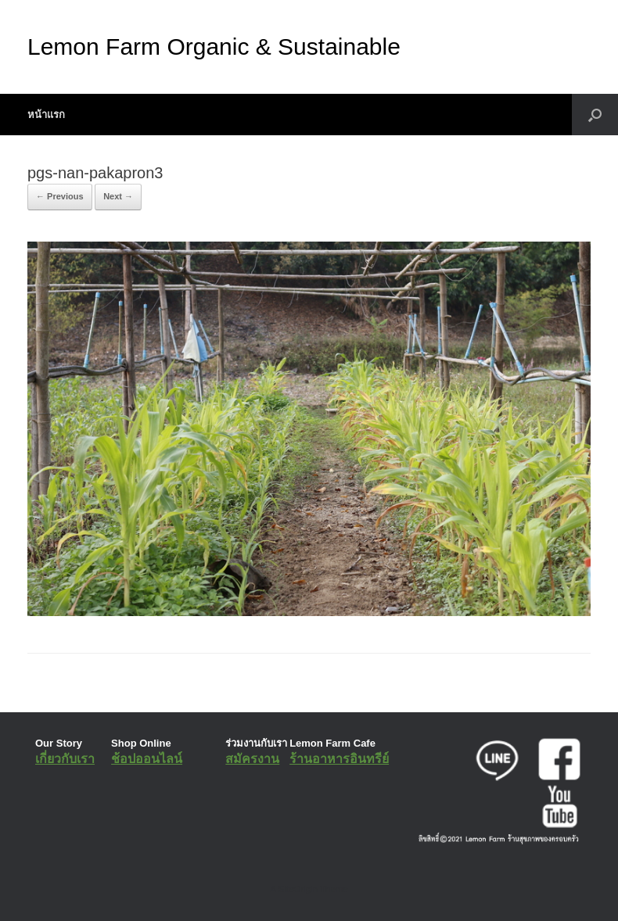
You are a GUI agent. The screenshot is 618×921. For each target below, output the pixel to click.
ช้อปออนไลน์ (146, 758)
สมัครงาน (252, 758)
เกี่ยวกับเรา (65, 758)
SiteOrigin (298, 889)
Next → (118, 196)
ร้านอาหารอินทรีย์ (339, 758)
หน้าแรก (46, 114)
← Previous (60, 196)
